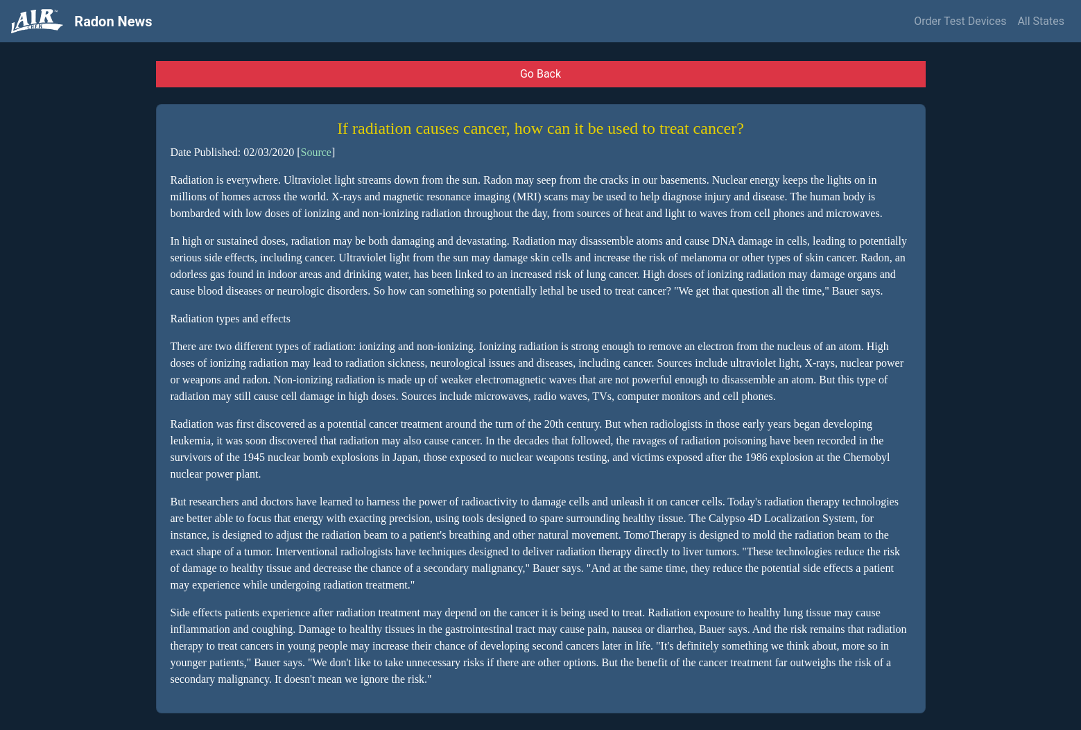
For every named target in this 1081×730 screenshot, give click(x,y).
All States (1040, 21)
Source (315, 152)
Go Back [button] (540, 73)
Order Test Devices (960, 21)
